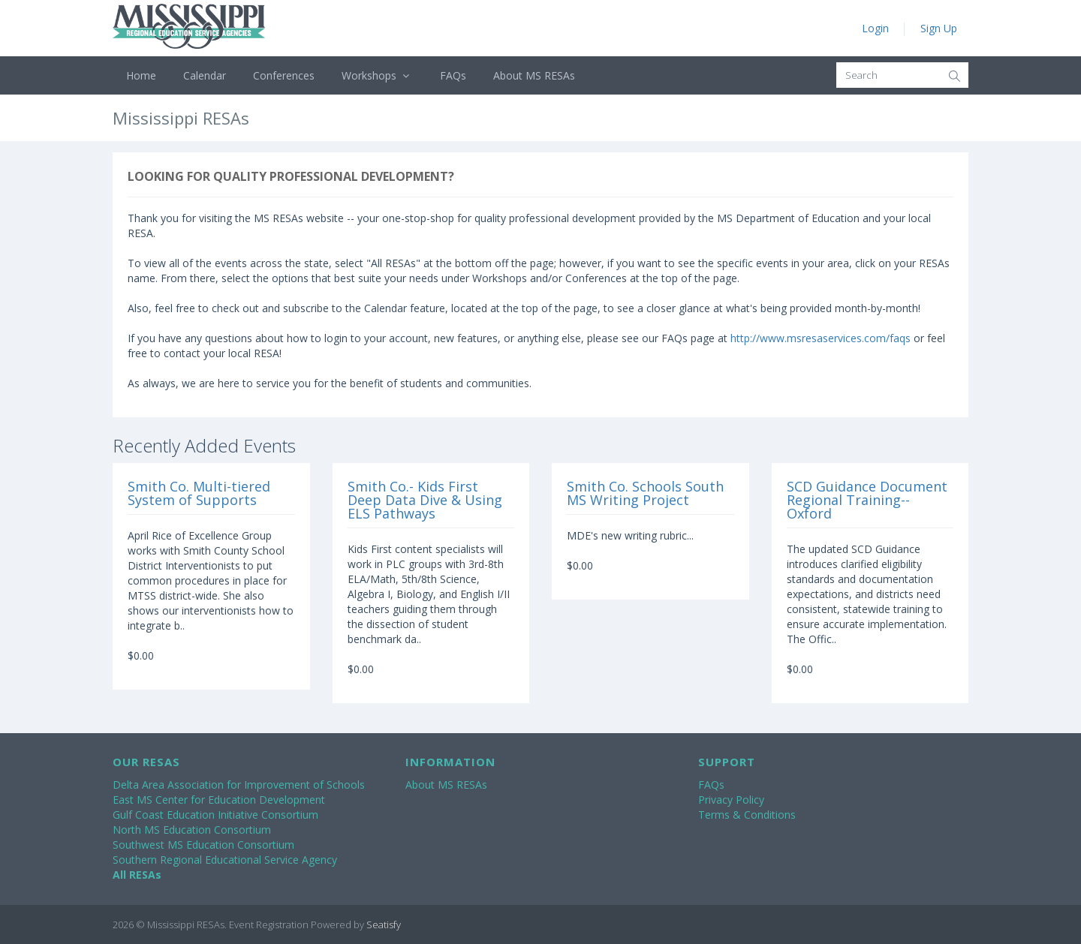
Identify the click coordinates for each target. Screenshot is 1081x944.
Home (141, 75)
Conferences (284, 75)
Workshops (377, 75)
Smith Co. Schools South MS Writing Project (645, 493)
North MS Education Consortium (192, 829)
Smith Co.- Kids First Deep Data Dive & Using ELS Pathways (425, 499)
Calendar (204, 75)
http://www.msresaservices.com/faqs (820, 338)
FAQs (453, 75)
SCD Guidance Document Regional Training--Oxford (867, 499)
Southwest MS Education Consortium (203, 844)
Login (875, 28)
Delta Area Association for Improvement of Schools (239, 784)
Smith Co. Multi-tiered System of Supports (199, 493)
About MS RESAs (534, 75)
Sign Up (938, 28)
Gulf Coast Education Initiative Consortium (215, 814)
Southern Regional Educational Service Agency (225, 859)
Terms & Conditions (747, 814)
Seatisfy (383, 924)
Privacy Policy (731, 799)
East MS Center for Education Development (219, 799)
